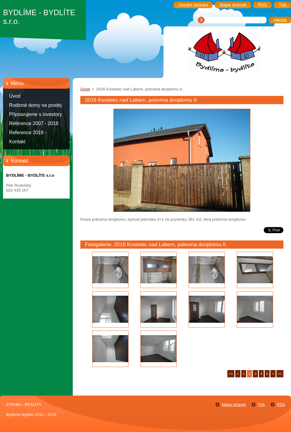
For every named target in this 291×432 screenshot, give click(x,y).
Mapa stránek (234, 404)
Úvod (14, 96)
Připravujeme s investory (35, 114)
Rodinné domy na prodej (35, 105)
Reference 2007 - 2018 (34, 123)
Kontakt (17, 141)
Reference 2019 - (27, 132)
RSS (281, 404)
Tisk (261, 404)
